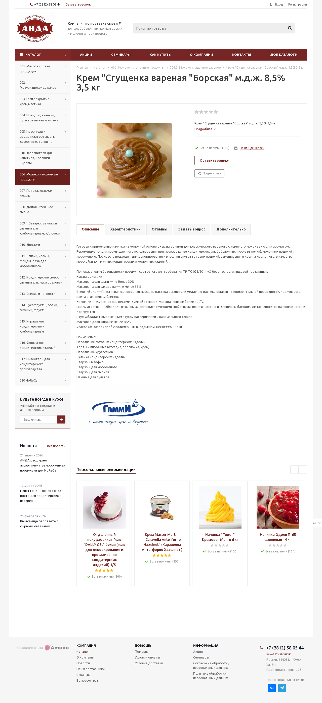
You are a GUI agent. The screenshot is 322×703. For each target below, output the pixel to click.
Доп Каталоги (283, 54)
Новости (83, 663)
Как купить (160, 54)
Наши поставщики (90, 669)
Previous (295, 470)
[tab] (205, 128)
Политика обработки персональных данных (210, 676)
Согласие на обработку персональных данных (211, 665)
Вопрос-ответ (87, 680)
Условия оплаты (147, 657)
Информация (205, 645)
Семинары (121, 54)
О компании (201, 54)
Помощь (143, 645)
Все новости (56, 446)
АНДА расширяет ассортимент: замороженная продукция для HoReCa (42, 465)
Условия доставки (149, 663)
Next (303, 470)
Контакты (241, 54)
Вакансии (83, 674)
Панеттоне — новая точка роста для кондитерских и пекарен (40, 495)
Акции (86, 54)
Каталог (33, 54)
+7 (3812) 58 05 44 (47, 4)
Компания (86, 645)
